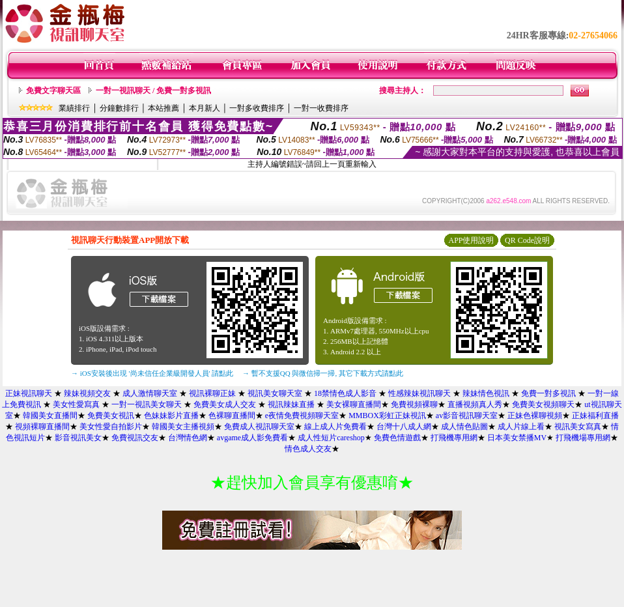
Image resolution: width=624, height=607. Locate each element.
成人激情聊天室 (149, 393)
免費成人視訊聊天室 (259, 426)
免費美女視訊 (110, 415)
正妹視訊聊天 (28, 393)
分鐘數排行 (119, 108)
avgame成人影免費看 (252, 437)
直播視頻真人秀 (474, 404)
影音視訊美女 (78, 437)
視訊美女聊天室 (275, 393)
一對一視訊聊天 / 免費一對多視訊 (153, 90)
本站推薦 (163, 108)
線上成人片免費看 (335, 426)
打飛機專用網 (454, 437)
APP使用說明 (471, 240)
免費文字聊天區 (53, 90)
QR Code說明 (527, 240)
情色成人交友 (308, 448)
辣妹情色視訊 (485, 393)
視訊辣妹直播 (291, 404)
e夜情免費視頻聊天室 (302, 415)
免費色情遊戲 (397, 437)
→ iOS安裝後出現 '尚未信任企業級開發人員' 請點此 (152, 373)
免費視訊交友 (134, 437)
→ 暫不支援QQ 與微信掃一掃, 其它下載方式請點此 (322, 373)
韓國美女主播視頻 (183, 426)
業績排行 (74, 108)
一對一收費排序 (321, 108)
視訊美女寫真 (577, 426)
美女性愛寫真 (76, 404)
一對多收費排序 (256, 108)
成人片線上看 (521, 426)
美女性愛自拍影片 (110, 426)
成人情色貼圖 (464, 426)
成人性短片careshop (331, 437)
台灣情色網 (187, 437)
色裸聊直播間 (231, 415)
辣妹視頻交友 (87, 393)
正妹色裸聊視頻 (534, 415)
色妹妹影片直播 (171, 415)
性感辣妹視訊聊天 (419, 393)
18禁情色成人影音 (345, 393)
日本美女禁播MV (516, 437)
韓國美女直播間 (50, 415)
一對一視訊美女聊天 (146, 404)
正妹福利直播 (595, 415)
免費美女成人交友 (224, 404)
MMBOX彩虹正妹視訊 (387, 415)
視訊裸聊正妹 (212, 393)
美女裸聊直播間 (353, 404)
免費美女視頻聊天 (543, 404)
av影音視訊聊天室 (467, 415)
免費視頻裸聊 (414, 404)
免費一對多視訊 (548, 393)
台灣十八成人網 (403, 426)
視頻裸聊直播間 (42, 426)
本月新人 (204, 108)
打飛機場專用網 (583, 437)
